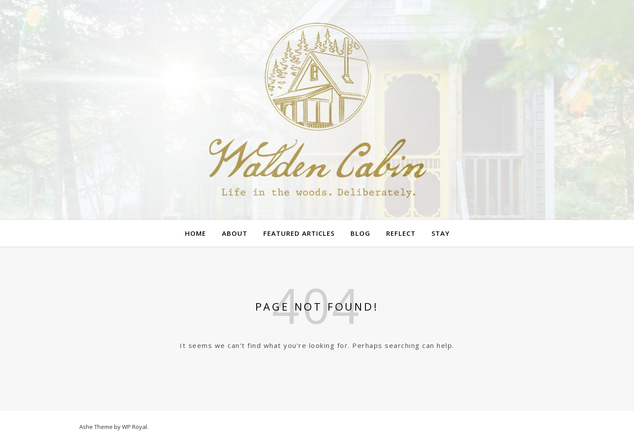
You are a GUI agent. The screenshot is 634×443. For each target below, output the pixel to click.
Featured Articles (299, 233)
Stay (440, 233)
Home (195, 233)
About (234, 233)
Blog (360, 233)
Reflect (401, 233)
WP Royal (134, 427)
